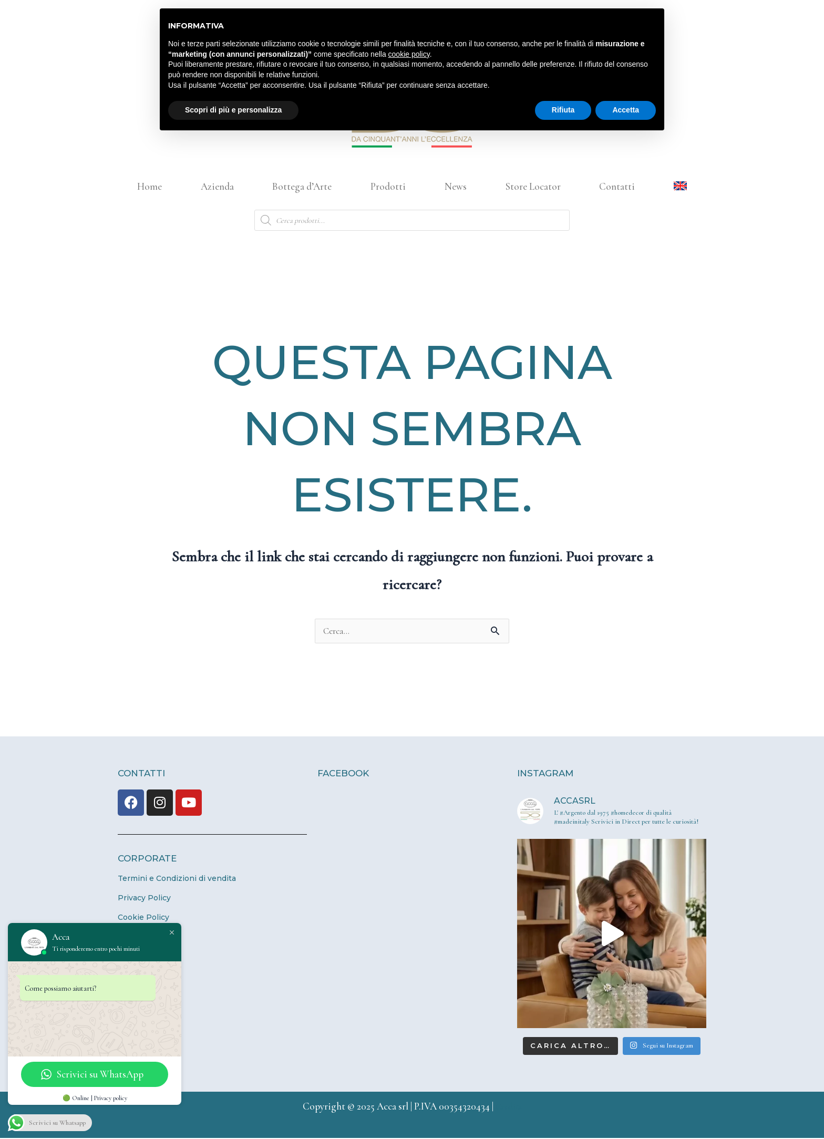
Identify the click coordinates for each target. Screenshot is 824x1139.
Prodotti (388, 186)
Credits (508, 1107)
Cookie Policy (143, 918)
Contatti (617, 186)
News (456, 186)
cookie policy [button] (409, 54)
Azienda (217, 186)
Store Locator (533, 186)
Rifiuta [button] (563, 110)
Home (149, 186)
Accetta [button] (625, 110)
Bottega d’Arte (302, 186)
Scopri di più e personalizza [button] (233, 110)
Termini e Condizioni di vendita (177, 879)
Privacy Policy (144, 899)
